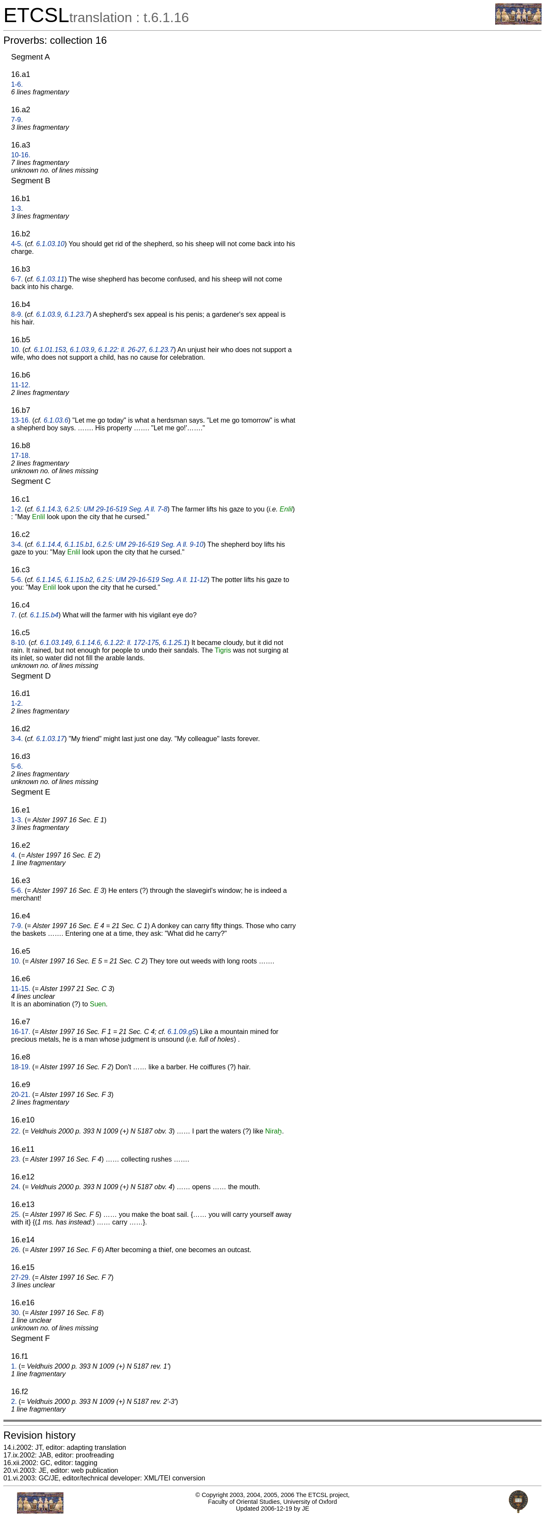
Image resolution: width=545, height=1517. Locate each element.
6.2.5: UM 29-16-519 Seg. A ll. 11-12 (152, 579)
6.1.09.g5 (181, 1031)
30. (15, 1312)
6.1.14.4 (48, 544)
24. (15, 1186)
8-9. (17, 314)
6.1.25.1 (175, 642)
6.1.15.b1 (78, 544)
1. (14, 1366)
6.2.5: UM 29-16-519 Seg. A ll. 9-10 (150, 544)
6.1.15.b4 (44, 615)
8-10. (18, 642)
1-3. (17, 208)
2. (14, 1401)
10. (15, 349)
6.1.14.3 (48, 509)
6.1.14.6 (88, 642)
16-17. (20, 1031)
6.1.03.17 (50, 738)
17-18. (20, 455)
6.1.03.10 (50, 243)
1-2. (17, 509)
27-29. (20, 1277)
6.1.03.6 (56, 420)
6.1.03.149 (56, 642)
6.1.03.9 (48, 314)
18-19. (20, 1067)
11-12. (20, 385)
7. (14, 615)
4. (14, 855)
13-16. (20, 420)
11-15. (20, 988)
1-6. (17, 84)
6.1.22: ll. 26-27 (121, 349)
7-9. (17, 119)
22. (15, 1131)
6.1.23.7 (76, 314)
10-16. (20, 155)
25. (15, 1214)
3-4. (17, 544)
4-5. (17, 243)
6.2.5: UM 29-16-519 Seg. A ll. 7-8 (115, 509)
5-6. (17, 579)
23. (15, 1159)
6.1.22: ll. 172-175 (131, 642)
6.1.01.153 (50, 349)
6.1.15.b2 (78, 579)
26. (15, 1249)
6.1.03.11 (50, 279)
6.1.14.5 (48, 579)
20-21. (20, 1094)
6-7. (17, 279)
